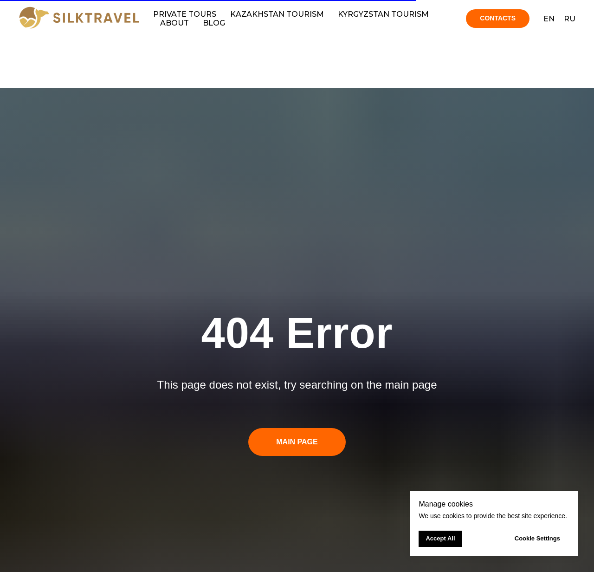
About (174, 23)
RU (569, 18)
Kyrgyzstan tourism (383, 14)
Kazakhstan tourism (277, 14)
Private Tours (184, 14)
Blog (214, 23)
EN (549, 18)
